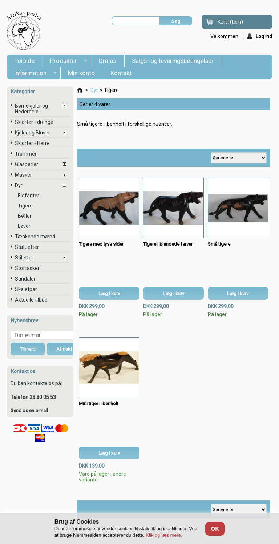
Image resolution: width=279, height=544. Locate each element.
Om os (107, 60)
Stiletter (24, 258)
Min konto (81, 73)
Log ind (259, 36)
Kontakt (121, 73)
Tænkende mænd (35, 236)
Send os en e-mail (29, 410)
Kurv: (230, 22)
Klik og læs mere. (164, 535)
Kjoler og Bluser (32, 133)
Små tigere (219, 244)
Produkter (65, 62)
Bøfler (25, 216)
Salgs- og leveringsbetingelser (173, 60)
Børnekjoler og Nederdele (31, 108)
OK (215, 528)
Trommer (26, 154)
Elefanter (28, 195)
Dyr (19, 185)
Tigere (25, 206)
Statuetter (27, 247)
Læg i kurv (109, 293)
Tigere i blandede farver (168, 244)
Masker (23, 175)
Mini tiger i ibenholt (98, 403)
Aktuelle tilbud (31, 300)
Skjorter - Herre (32, 143)
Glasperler (26, 164)
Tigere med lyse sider (101, 244)
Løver (24, 226)
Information (32, 74)
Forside (24, 60)
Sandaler (25, 279)
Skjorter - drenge (34, 122)
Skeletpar (26, 289)
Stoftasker (27, 268)
